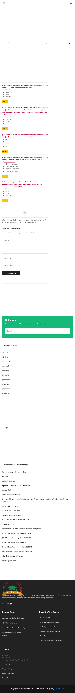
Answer (4, 102)
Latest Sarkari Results (9, 623)
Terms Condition (8, 673)
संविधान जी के (6, 389)
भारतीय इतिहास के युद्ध (8, 481)
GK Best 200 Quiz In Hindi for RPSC (14, 542)
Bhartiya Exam (59, 689)
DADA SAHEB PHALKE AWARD (12, 515)
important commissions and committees (16, 486)
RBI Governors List (8, 524)
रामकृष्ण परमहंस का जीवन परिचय (11, 511)
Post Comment (11, 273)
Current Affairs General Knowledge (14, 628)
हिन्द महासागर (6, 477)
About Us (5, 678)
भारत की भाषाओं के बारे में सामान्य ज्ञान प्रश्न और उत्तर (17, 551)
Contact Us (6, 664)
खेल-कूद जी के (6, 362)
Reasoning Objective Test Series (51, 640)
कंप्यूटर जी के (5, 366)
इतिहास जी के (6, 375)
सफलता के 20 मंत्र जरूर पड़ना (10, 506)
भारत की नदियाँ (6, 490)
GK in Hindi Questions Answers (12, 556)
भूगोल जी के (5, 384)
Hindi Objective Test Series (49, 636)
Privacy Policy (7, 669)
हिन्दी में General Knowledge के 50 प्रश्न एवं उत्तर (16, 538)
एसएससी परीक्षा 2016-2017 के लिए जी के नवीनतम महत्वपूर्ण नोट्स (21, 529)
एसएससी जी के (6, 393)
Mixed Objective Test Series (49, 622)
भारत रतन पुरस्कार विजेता (9, 561)
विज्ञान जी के (5, 371)
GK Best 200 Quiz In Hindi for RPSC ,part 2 (16, 533)
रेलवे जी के (5, 357)
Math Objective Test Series (49, 627)
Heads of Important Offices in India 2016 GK (17, 547)
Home (5, 43)
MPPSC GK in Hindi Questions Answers (15, 520)
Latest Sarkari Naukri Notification (13, 618)
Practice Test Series (47, 618)
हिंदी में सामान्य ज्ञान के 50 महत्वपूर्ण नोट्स (14, 472)
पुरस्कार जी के (6, 380)
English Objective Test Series (50, 631)
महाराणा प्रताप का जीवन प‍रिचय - (11, 495)
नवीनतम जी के (6, 353)
